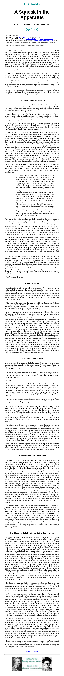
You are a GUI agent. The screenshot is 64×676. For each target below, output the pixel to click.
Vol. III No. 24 (22, 37)
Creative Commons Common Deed (43, 40)
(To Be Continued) (32, 651)
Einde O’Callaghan (31, 39)
